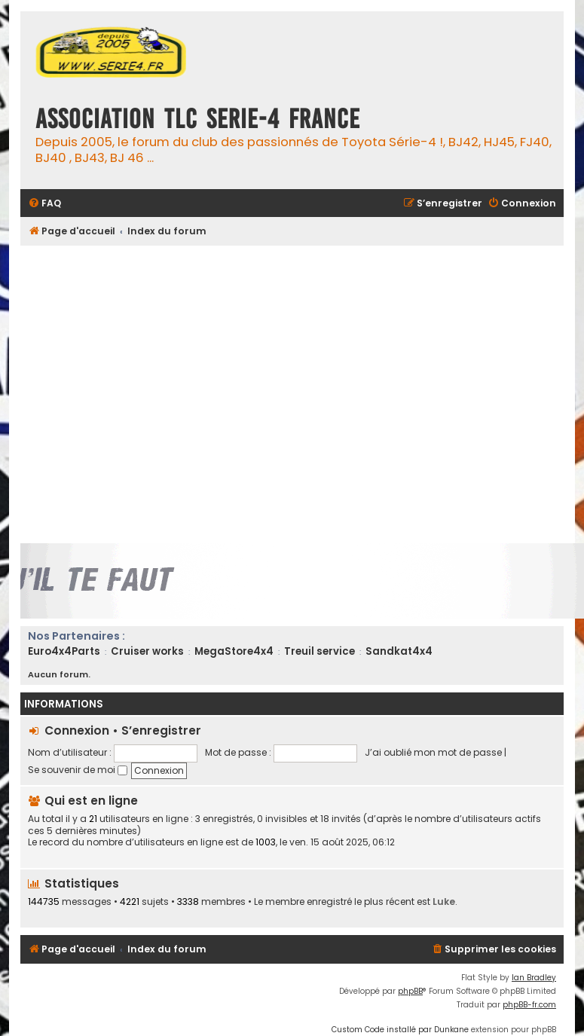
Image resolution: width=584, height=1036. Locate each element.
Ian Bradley (534, 977)
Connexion (76, 730)
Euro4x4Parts (64, 651)
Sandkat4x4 (399, 651)
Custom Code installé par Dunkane (400, 1029)
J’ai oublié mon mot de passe (433, 752)
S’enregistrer (161, 730)
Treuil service (319, 651)
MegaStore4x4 (234, 651)
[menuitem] (44, 204)
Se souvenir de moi (77, 769)
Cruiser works (147, 651)
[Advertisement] (141, 394)
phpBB (410, 991)
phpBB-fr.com (529, 1004)
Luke (444, 901)
